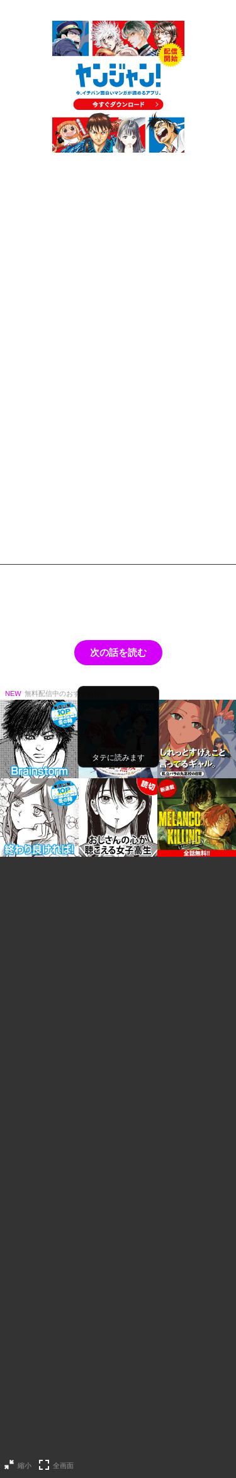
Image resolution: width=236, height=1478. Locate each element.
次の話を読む (118, 652)
